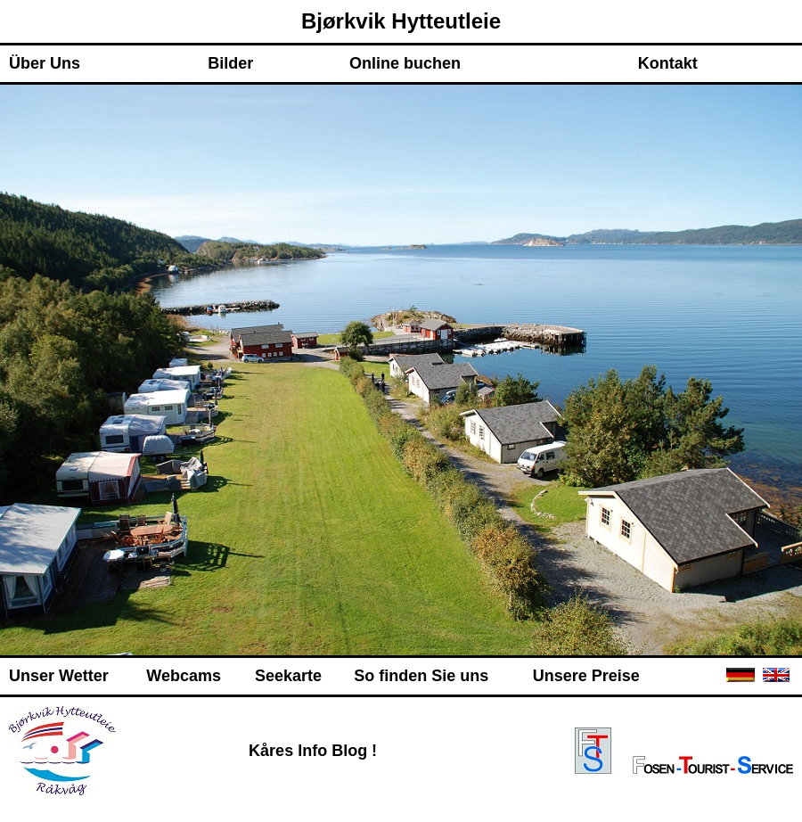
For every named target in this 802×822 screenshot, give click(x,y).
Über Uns (44, 63)
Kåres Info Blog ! (313, 751)
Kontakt (668, 63)
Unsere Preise (586, 676)
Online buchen (405, 63)
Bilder (230, 63)
